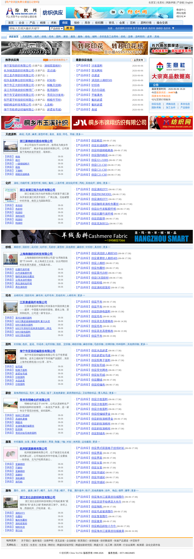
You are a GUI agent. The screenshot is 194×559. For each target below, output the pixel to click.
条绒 (94, 109)
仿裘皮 (96, 75)
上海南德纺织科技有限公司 (36, 253)
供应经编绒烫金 (100, 413)
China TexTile (76, 553)
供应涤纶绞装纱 (100, 287)
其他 (156, 36)
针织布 (128, 28)
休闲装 (76, 441)
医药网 (117, 545)
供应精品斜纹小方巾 (104, 526)
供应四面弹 (98, 218)
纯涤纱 (18, 212)
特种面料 (121, 344)
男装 (51, 441)
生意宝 (152, 2)
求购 (53, 22)
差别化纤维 (72, 183)
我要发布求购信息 (161, 96)
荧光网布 (97, 70)
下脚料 (18, 170)
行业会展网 (129, 545)
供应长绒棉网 (99, 145)
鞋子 (87, 490)
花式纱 (34, 247)
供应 (65, 22)
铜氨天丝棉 (54, 85)
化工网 (108, 545)
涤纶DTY (20, 513)
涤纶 (16, 183)
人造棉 (48, 104)
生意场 (42, 545)
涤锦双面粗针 (52, 65)
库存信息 (185, 104)
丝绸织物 (110, 344)
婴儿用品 (103, 393)
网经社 (51, 545)
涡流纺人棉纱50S (102, 80)
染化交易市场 (153, 545)
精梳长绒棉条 (22, 174)
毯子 (49, 393)
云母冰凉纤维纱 (23, 280)
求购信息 (170, 104)
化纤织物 (50, 344)
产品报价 (185, 107)
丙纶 (81, 183)
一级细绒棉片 (22, 163)
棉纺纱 (17, 247)
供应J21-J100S (99, 160)
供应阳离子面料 (100, 360)
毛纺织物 (98, 344)
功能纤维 (25, 183)
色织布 (151, 28)
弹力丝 (18, 530)
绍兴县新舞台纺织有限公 (19, 80)
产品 (32, 22)
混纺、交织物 (63, 344)
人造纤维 (59, 183)
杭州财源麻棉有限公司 (33, 448)
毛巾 (32, 393)
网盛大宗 (98, 545)
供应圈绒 (96, 379)
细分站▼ (181, 16)
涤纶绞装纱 (21, 523)
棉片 (17, 160)
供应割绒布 (98, 433)
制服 (57, 441)
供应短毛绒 (98, 365)
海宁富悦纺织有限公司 (17, 65)
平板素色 (97, 94)
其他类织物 (133, 344)
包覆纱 (18, 516)
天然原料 (27, 36)
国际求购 (156, 107)
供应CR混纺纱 (100, 277)
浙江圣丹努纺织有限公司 (19, 75)
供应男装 (96, 452)
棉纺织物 (77, 344)
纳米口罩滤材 (22, 415)
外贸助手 (135, 540)
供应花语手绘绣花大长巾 (106, 501)
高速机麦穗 (21, 419)
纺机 (123, 36)
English (189, 2)
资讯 (111, 22)
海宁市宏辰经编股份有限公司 (37, 351)
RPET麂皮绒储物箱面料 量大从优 (32, 321)
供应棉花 (96, 140)
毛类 (28, 134)
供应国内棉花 (99, 155)
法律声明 (48, 540)
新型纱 (60, 247)
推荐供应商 (12, 60)
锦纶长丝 (20, 527)
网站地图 (181, 13)
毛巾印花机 (98, 90)
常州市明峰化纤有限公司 (35, 399)
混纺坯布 (29, 295)
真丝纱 (97, 247)
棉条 (17, 156)
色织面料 (120, 28)
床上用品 (40, 393)
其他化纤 (90, 183)
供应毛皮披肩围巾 (102, 511)
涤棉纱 (159, 28)
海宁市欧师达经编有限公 (19, 109)
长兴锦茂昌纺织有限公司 (19, 70)
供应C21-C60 (99, 165)
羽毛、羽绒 (69, 134)
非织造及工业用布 (109, 36)
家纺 (65, 36)
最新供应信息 (84, 60)
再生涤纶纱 (21, 287)
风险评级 (170, 2)
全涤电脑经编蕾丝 (24, 426)
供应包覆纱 (98, 268)
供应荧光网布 (99, 370)
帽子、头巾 (46, 490)
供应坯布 (96, 316)
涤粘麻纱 (20, 478)
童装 (33, 441)
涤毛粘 (18, 481)
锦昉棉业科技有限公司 (17, 104)
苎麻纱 (18, 467)
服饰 (80, 36)
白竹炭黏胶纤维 (23, 273)
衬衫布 (51, 80)
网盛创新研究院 (83, 545)
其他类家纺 (59, 393)
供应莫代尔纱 (99, 272)
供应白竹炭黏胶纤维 (103, 208)
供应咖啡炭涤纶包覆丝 (105, 204)
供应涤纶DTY (99, 189)
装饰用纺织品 (21, 393)
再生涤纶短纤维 (23, 283)
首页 (11, 22)
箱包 (87, 36)
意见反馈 (60, 540)
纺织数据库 (106, 540)
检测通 (140, 545)
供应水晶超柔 (99, 350)
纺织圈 (99, 22)
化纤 (36, 36)
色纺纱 (18, 209)
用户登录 (10, 2)
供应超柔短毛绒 (100, 355)
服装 (73, 36)
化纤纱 (43, 247)
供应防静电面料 (100, 311)
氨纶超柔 (97, 99)
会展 (122, 22)
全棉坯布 (18, 295)
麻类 (34, 134)
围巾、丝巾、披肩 (23, 490)
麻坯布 (39, 295)
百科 (133, 22)
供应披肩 (96, 521)
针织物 (17, 344)
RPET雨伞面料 (23, 335)
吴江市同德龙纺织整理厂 (19, 90)
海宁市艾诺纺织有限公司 (19, 94)
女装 (27, 441)
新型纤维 (43, 134)
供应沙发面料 (99, 399)
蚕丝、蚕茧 (55, 134)
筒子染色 (137, 28)
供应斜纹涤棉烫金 (102, 418)
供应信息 (156, 104)
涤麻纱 (18, 474)
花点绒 (51, 70)
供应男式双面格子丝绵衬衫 (108, 448)
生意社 (160, 2)
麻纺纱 (80, 247)
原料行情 (146, 22)
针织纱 (89, 247)
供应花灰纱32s (100, 223)
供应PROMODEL (101, 194)
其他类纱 (70, 247)
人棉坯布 (71, 295)
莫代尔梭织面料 (23, 317)
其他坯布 (60, 295)
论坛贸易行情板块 (161, 99)
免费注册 (22, 2)
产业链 (180, 2)
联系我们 (82, 540)
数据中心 (181, 9)
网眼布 (18, 422)
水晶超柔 (20, 380)
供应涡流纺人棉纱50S (104, 253)
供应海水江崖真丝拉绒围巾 (107, 496)
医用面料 (52, 90)
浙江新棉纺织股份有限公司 (36, 141)
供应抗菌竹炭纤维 (102, 213)
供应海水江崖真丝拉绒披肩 (107, 531)
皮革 (149, 36)
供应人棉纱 (98, 263)
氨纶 (51, 183)
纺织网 (65, 553)
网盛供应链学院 (65, 545)
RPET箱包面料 (23, 332)
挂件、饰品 (111, 490)
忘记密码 (33, 2)
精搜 (43, 22)
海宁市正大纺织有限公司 (19, 85)
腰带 (127, 490)
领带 (121, 490)
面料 (58, 36)
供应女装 (96, 462)
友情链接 (94, 540)
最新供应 (161, 92)
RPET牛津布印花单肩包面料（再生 (33, 328)
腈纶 (99, 183)
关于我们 (26, 540)
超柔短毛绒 (54, 109)
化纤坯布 (49, 295)
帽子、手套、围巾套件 (72, 490)
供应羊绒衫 (98, 472)
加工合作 (170, 107)
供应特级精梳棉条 (102, 150)
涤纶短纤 (20, 216)
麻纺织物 (88, 344)
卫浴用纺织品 (89, 393)
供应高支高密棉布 (102, 321)
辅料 (94, 36)
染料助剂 (140, 36)
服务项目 (37, 540)
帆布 (145, 28)
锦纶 (44, 183)
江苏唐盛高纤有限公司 (33, 302)
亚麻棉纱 (20, 464)
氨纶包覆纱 (21, 520)
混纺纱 (26, 247)
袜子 (36, 490)
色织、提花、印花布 (33, 344)
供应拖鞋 (97, 506)
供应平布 (96, 301)
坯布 (51, 36)
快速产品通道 (121, 540)
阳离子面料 (21, 370)
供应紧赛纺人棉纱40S (104, 258)
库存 (87, 22)
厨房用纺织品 (74, 393)
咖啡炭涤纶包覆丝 (24, 276)
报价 (77, 22)
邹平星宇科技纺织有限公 (19, 99)
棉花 (21, 134)
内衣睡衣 (42, 441)
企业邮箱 (71, 540)
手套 (56, 490)
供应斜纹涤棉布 (100, 423)
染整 (130, 36)
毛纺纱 (52, 247)
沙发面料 (97, 65)
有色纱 (18, 205)
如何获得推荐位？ (58, 60)
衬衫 (69, 441)
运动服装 (86, 441)
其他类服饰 (97, 490)
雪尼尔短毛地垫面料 (26, 433)
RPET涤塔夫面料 (24, 324)
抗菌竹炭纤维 (22, 269)
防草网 (18, 429)
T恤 (63, 441)
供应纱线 (96, 282)
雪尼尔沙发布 (55, 94)
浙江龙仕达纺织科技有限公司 (37, 497)
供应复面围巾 (99, 516)
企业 (21, 22)
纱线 (44, 36)
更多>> (80, 134)
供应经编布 (98, 384)
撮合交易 (162, 22)
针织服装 (18, 441)
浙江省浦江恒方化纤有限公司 (37, 189)
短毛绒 (18, 366)
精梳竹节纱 (54, 99)
